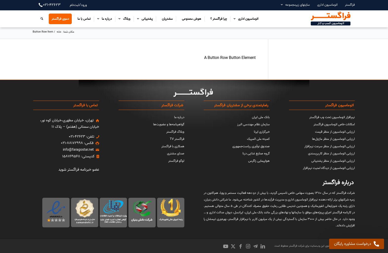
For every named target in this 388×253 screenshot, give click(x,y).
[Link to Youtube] (225, 246)
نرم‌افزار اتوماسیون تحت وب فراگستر (332, 117)
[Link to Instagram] (248, 246)
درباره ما (179, 117)
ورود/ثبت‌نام (78, 5)
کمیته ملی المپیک (258, 139)
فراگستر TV (177, 139)
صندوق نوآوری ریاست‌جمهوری (251, 146)
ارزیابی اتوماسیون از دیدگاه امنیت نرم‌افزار (329, 168)
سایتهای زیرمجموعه (297, 4)
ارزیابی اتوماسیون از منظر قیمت (335, 131)
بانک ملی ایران (261, 117)
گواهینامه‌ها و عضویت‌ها (168, 124)
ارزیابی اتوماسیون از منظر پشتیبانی (333, 160)
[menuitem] (347, 4)
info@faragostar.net (78, 150)
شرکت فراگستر (296, 246)
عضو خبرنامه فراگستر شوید (78, 169)
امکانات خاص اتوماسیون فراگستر (334, 124)
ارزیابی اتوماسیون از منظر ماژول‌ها (333, 139)
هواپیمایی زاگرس (259, 160)
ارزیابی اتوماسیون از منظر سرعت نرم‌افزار (329, 146)
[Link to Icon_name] (255, 246)
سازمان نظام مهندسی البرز (253, 124)
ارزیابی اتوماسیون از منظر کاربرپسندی (331, 153)
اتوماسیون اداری (327, 4)
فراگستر (350, 4)
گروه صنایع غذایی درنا (256, 153)
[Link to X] (233, 246)
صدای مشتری (175, 153)
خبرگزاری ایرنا (262, 131)
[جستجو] (40, 18)
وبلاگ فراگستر (175, 131)
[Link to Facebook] (240, 246)
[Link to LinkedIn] (263, 246)
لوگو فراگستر (176, 160)
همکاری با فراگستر (172, 146)
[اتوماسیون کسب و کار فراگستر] (330, 18)
